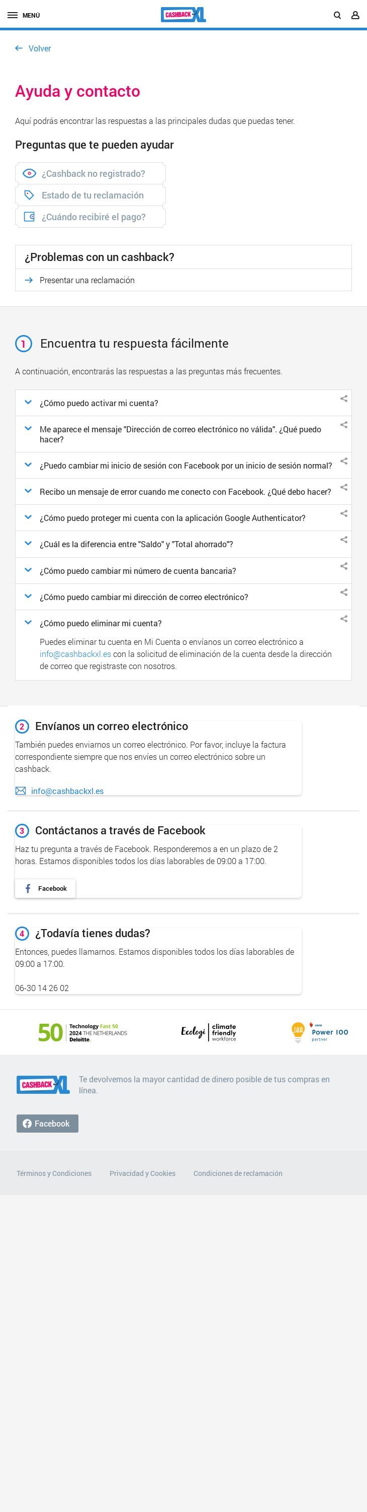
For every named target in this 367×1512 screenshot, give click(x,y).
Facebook (52, 888)
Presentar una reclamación (87, 280)
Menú (24, 15)
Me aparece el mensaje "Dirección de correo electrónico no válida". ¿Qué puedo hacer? (180, 434)
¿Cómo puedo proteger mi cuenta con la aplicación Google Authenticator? (173, 517)
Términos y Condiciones (54, 1173)
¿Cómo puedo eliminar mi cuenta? (101, 623)
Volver (40, 48)
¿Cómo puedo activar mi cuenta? (99, 403)
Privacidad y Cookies (142, 1173)
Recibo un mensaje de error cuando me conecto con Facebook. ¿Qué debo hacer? (185, 491)
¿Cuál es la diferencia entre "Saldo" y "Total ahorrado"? (136, 544)
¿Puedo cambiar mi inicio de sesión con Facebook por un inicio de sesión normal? (186, 465)
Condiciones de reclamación (238, 1173)
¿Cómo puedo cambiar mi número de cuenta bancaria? (138, 570)
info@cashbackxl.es (75, 653)
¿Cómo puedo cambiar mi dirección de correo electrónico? (144, 596)
